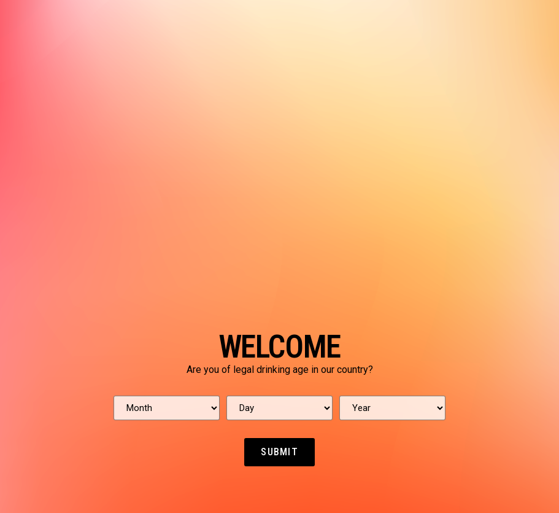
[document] (279, 256)
